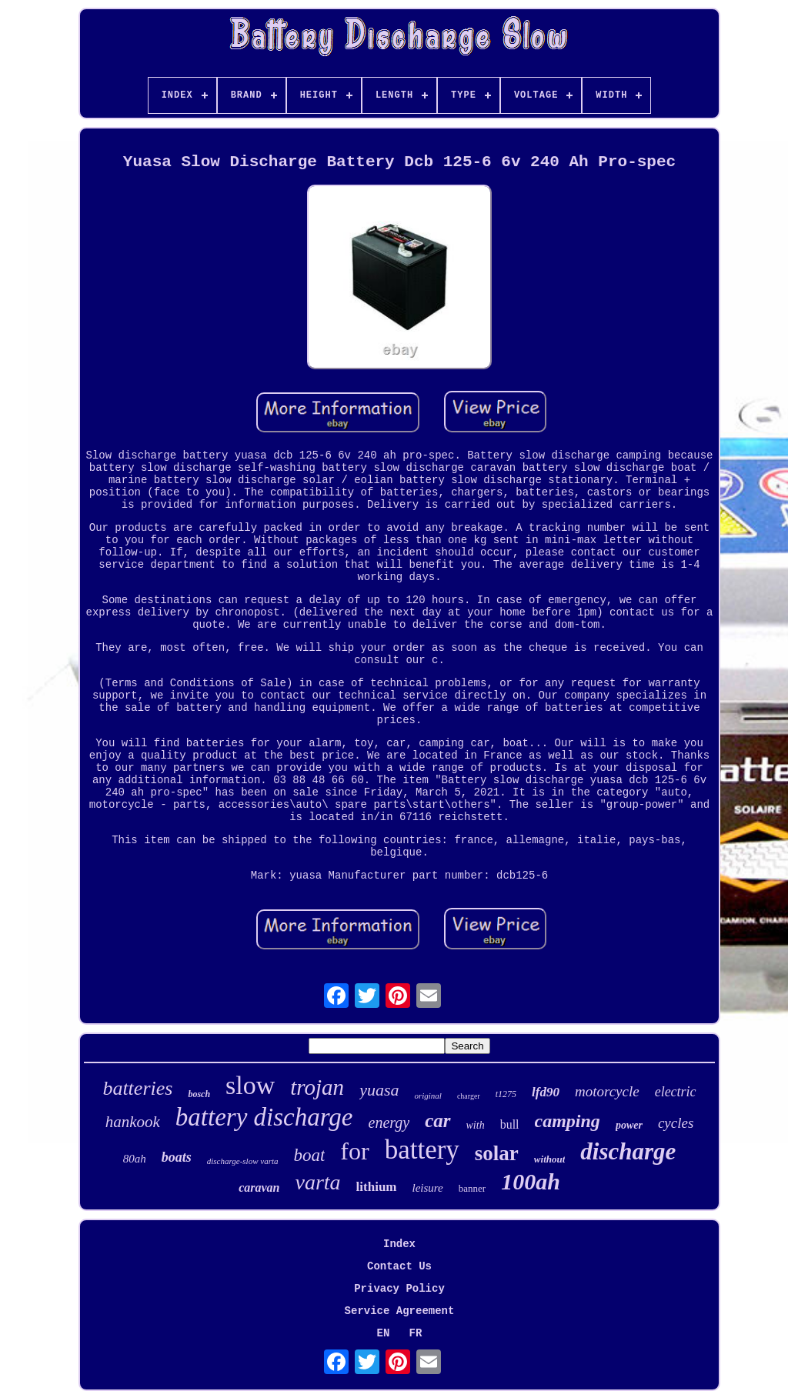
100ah (530, 1181)
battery (422, 1150)
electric (675, 1091)
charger (468, 1096)
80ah (134, 1158)
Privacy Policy (399, 1289)
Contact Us (399, 1266)
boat (309, 1155)
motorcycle (607, 1091)
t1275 (506, 1094)
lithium (376, 1186)
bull (509, 1124)
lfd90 (545, 1092)
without (549, 1159)
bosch (199, 1094)
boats (177, 1157)
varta (317, 1182)
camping (567, 1121)
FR (415, 1333)
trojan (317, 1087)
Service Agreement (400, 1311)
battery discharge (264, 1117)
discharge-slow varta (243, 1161)
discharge (628, 1151)
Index (399, 1244)
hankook (132, 1121)
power (629, 1125)
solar (497, 1153)
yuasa (379, 1089)
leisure (427, 1188)
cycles (675, 1123)
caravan (259, 1187)
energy (389, 1122)
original (427, 1095)
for (354, 1151)
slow (250, 1085)
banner (472, 1188)
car (437, 1120)
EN (383, 1333)
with (475, 1125)
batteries (137, 1088)
